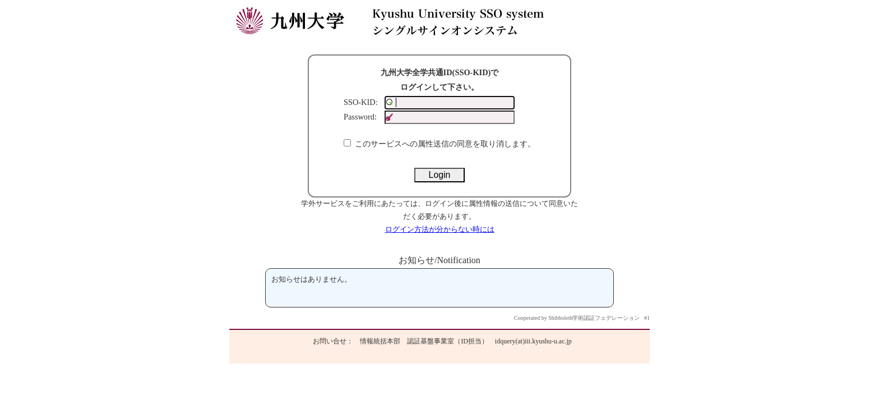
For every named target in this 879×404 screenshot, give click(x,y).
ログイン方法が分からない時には (439, 229)
